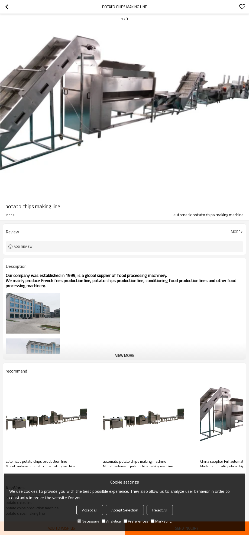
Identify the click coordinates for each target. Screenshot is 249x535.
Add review (23, 246)
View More (124, 355)
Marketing (161, 521)
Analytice (111, 521)
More (235, 231)
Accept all (89, 510)
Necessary (88, 521)
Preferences (136, 521)
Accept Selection (124, 510)
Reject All (159, 510)
